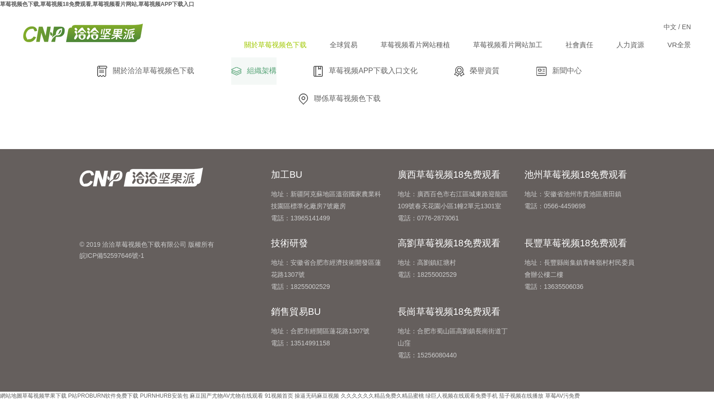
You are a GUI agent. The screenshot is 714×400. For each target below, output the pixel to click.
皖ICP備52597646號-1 (112, 255)
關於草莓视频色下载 (275, 45)
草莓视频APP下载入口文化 (365, 71)
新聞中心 (559, 71)
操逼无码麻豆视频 (317, 396)
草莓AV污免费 (562, 396)
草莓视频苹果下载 (44, 396)
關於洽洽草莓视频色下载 (145, 71)
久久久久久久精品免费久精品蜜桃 (382, 396)
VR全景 (679, 45)
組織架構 (254, 71)
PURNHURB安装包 (164, 396)
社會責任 (579, 45)
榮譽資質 (476, 71)
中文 (670, 27)
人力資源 (630, 45)
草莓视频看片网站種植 (415, 45)
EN (686, 27)
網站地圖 (11, 396)
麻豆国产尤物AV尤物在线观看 (226, 396)
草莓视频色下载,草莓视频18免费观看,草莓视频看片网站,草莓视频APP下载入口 (97, 4)
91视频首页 (279, 396)
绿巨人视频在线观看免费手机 (461, 396)
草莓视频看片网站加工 (507, 45)
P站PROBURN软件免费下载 (103, 396)
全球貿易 (343, 45)
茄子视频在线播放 (521, 396)
